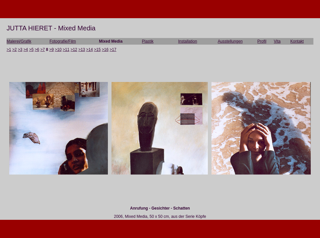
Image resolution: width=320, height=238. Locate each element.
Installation (187, 41)
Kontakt (297, 41)
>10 (58, 49)
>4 (25, 49)
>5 (31, 49)
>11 (66, 49)
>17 (113, 49)
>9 (51, 49)
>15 (97, 49)
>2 (14, 49)
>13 (81, 49)
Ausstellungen (230, 41)
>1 (9, 49)
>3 (20, 49)
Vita (277, 41)
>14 (89, 49)
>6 (37, 49)
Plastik (147, 41)
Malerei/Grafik (19, 41)
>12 (74, 49)
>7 (42, 49)
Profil (261, 41)
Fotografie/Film (62, 41)
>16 (105, 49)
